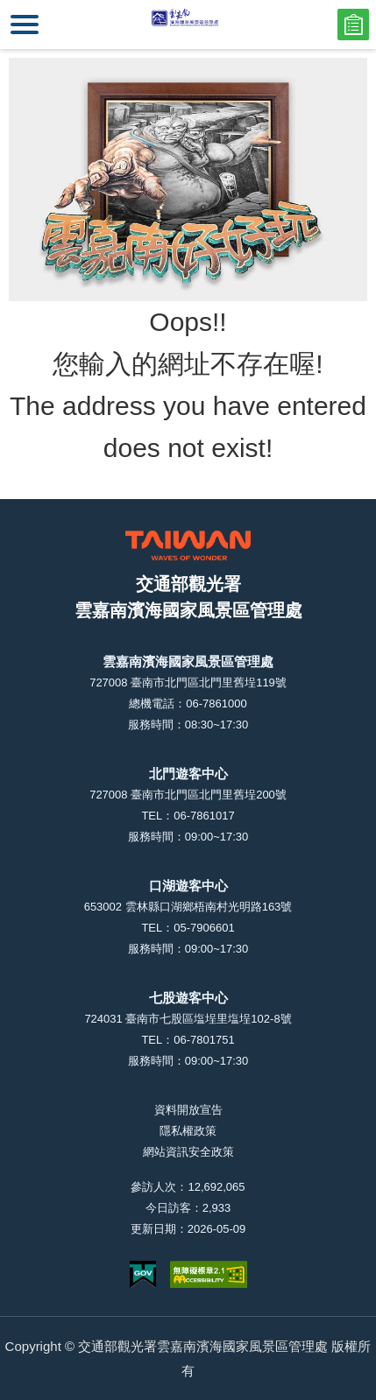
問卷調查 (353, 24)
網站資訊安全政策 (188, 1151)
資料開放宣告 (188, 1109)
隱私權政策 (188, 1130)
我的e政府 (143, 1274)
